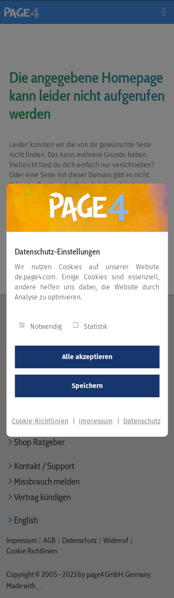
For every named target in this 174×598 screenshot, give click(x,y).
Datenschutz (142, 421)
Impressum (96, 421)
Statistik (95, 326)
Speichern (87, 386)
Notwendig (46, 326)
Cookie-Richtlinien (40, 421)
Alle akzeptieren (87, 357)
